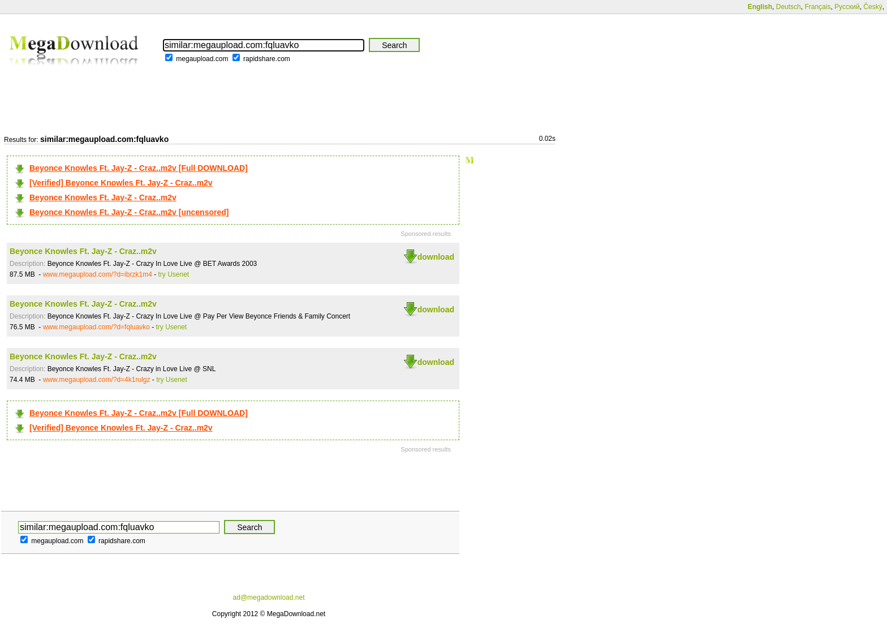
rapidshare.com (266, 59)
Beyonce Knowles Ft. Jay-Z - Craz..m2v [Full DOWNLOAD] (138, 168)
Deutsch (788, 7)
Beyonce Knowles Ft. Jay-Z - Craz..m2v (102, 197)
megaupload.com (202, 59)
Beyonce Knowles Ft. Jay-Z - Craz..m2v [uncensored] (129, 212)
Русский (847, 7)
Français (817, 7)
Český (872, 7)
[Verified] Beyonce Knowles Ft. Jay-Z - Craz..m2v (121, 182)
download (435, 256)
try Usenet (174, 274)
